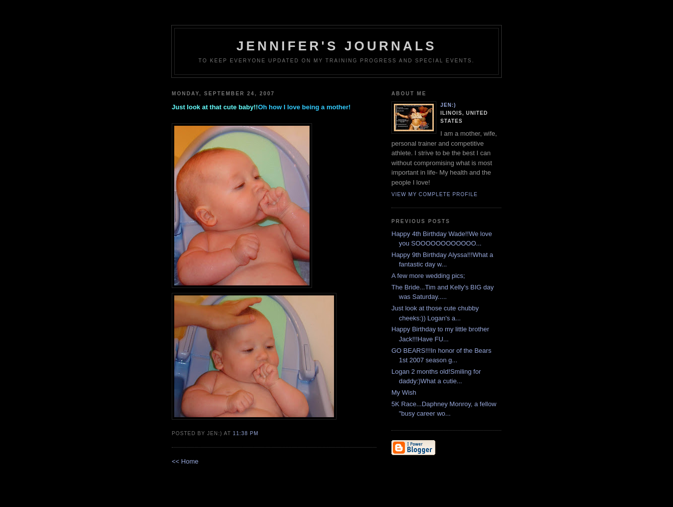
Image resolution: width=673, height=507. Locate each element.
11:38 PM (245, 433)
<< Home (185, 461)
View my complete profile (434, 194)
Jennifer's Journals (336, 45)
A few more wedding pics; (428, 275)
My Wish (403, 392)
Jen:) (448, 105)
